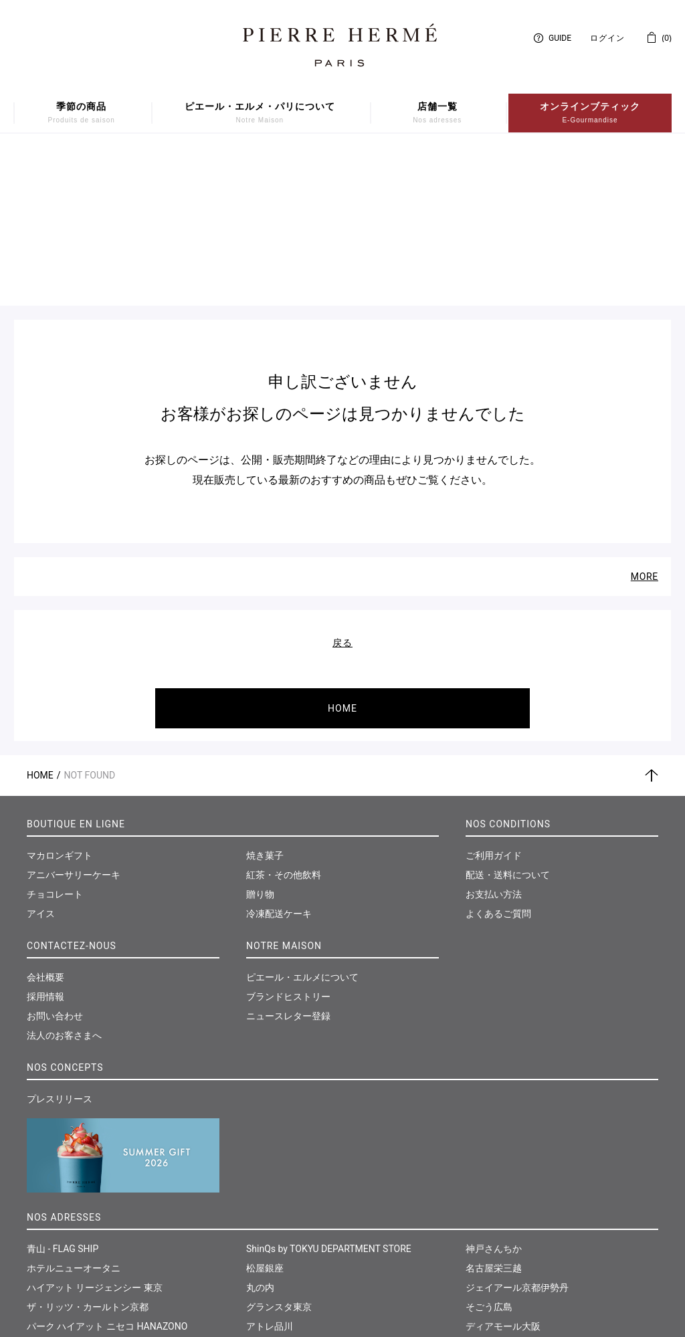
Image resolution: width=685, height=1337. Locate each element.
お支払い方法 (494, 742)
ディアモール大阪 (503, 1174)
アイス (41, 761)
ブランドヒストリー (288, 844)
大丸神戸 (265, 1252)
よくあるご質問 (498, 761)
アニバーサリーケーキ (73, 723)
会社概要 (45, 825)
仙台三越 (484, 1232)
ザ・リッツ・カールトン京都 (88, 1155)
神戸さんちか (494, 1097)
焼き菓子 (265, 703)
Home (40, 623)
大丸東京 (45, 1232)
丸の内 (260, 1135)
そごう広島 (489, 1155)
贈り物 (260, 742)
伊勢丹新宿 (50, 1194)
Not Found (90, 623)
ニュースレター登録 (288, 864)
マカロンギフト (59, 703)
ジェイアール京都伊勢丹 (517, 1135)
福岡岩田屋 (489, 1194)
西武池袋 (45, 1252)
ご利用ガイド (494, 703)
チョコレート (55, 742)
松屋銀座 (265, 1116)
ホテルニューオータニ (73, 1116)
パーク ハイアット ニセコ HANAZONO (107, 1174)
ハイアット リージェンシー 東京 (95, 1135)
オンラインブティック (590, 113)
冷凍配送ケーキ (279, 761)
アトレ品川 (269, 1174)
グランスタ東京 (279, 1155)
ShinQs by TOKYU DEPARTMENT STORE (328, 1097)
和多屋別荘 (489, 1213)
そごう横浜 (269, 1194)
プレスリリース (59, 947)
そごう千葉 (269, 1232)
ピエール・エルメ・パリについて (260, 113)
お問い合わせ (55, 864)
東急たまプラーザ (283, 1213)
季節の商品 (81, 113)
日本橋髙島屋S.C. (63, 1213)
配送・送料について (508, 723)
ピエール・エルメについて (302, 825)
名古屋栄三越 (494, 1116)
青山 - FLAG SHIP (62, 1097)
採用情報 (45, 844)
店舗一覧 (437, 113)
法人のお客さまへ (64, 883)
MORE (644, 424)
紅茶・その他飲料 (283, 723)
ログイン (607, 38)
